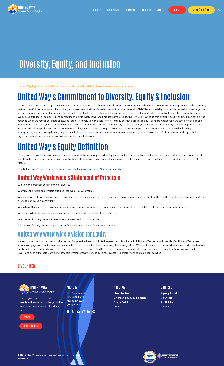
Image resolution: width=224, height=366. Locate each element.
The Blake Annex (76, 292)
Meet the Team (122, 293)
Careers (165, 306)
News (159, 9)
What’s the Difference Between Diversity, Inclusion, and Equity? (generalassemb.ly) (77, 168)
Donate (177, 9)
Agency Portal (169, 293)
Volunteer (166, 297)
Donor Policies (122, 302)
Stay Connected (201, 9)
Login (117, 306)
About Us (146, 9)
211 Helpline (167, 302)
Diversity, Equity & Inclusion (130, 297)
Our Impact (131, 9)
